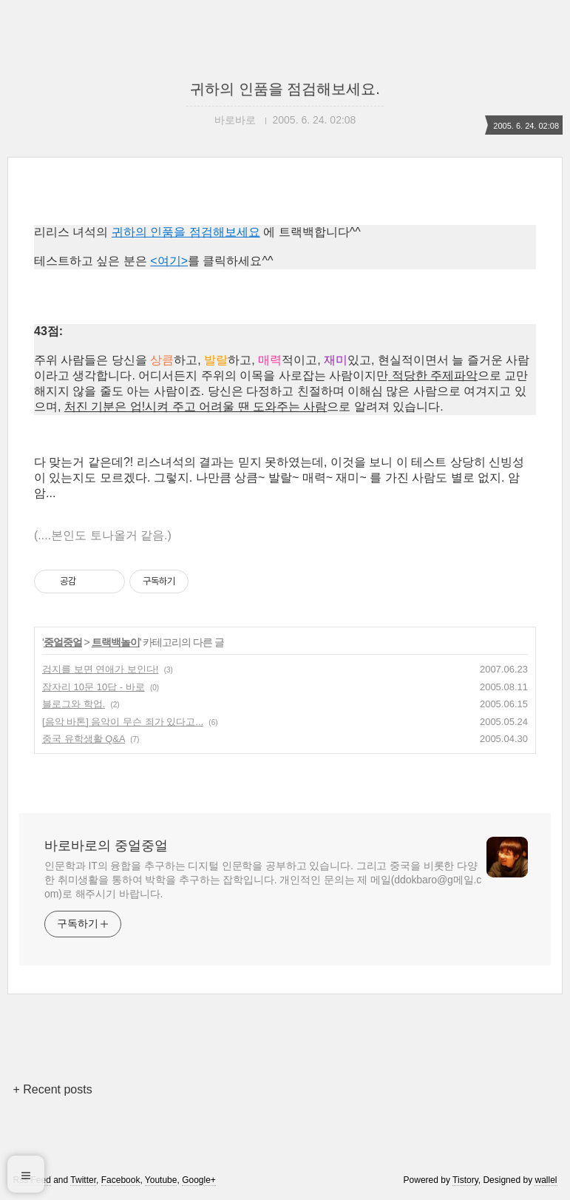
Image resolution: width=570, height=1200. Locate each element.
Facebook (120, 1180)
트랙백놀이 (116, 642)
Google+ (199, 1180)
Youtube (161, 1180)
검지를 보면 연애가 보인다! (100, 669)
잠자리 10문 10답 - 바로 (93, 686)
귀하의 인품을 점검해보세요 (186, 232)
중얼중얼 (63, 642)
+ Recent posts (52, 1089)
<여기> (169, 261)
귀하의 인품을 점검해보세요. (285, 89)
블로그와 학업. (73, 703)
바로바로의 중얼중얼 (106, 845)
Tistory (465, 1180)
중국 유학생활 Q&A (83, 738)
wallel (546, 1180)
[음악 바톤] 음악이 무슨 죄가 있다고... (122, 721)
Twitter (83, 1180)
